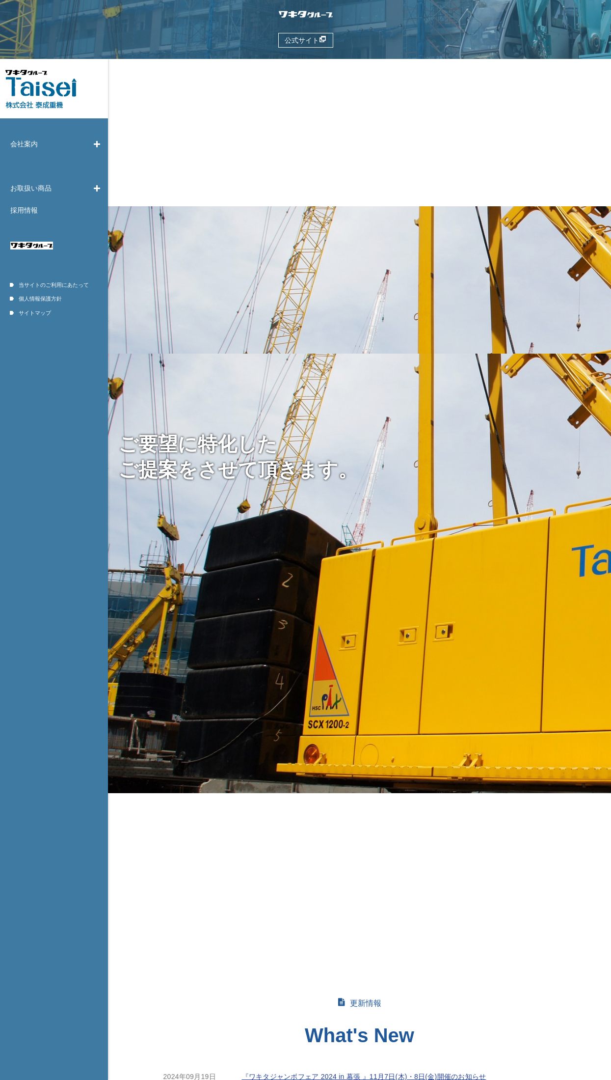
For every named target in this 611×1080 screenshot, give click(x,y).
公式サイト (305, 39)
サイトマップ (30, 313)
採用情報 (24, 210)
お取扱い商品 (56, 188)
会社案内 (56, 144)
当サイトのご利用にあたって (49, 285)
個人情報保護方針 (36, 299)
